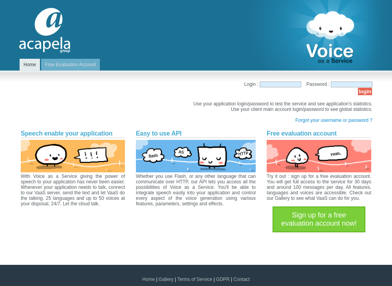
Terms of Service (194, 279)
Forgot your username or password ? (333, 120)
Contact (241, 279)
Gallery (166, 279)
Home (148, 279)
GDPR (223, 279)
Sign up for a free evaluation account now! (319, 219)
